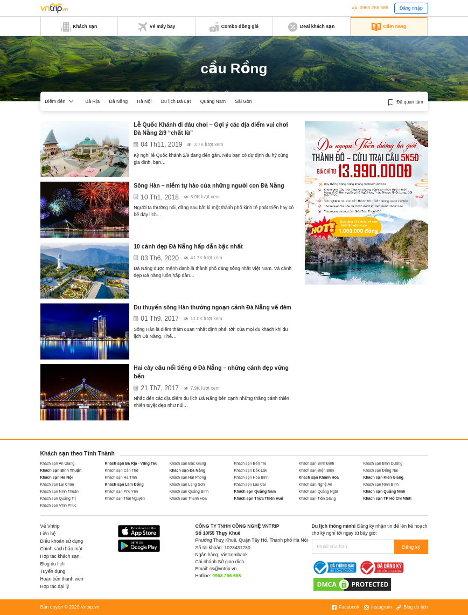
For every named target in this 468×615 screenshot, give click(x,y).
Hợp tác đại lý (54, 586)
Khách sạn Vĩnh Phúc (58, 505)
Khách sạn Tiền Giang (317, 498)
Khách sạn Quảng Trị (58, 498)
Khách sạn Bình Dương (383, 463)
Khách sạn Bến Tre (250, 463)
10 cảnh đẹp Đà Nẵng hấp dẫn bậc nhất (188, 247)
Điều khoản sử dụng (61, 541)
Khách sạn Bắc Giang (188, 463)
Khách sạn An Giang (57, 463)
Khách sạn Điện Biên (316, 470)
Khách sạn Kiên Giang (383, 477)
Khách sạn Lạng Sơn (187, 484)
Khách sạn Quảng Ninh (385, 491)
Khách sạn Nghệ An (315, 484)
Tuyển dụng (53, 571)
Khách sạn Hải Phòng (188, 477)
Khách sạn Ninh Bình (381, 484)
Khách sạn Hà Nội (56, 477)
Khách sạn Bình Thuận (61, 470)
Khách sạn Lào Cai (250, 484)
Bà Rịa (93, 101)
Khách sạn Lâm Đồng (124, 484)
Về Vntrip (50, 526)
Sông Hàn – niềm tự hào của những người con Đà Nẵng (209, 186)
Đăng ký (412, 546)
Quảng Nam (213, 101)
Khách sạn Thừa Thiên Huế (258, 498)
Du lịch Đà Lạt (176, 101)
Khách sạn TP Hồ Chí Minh (388, 498)
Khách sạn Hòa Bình (251, 477)
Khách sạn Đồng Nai (381, 470)
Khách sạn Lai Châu (57, 484)
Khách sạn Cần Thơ (121, 470)
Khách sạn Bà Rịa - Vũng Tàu (131, 463)
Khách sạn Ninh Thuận (59, 491)
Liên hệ (48, 533)
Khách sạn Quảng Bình (189, 491)
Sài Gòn (243, 101)
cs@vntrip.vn (222, 568)
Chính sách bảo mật (61, 548)
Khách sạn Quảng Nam (255, 491)
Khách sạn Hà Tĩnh (121, 477)
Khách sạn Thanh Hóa (188, 498)
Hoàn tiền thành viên (61, 579)
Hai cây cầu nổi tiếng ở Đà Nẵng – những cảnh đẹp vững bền (211, 372)
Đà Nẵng (118, 101)
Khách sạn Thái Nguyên (125, 498)
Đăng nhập (411, 8)
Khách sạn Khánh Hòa (319, 477)
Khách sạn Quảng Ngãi (318, 491)
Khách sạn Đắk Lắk (250, 470)
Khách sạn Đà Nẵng (188, 470)
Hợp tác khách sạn (60, 556)
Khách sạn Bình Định (316, 463)
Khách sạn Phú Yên (121, 491)
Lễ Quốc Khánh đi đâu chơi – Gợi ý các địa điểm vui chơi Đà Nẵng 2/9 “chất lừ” (211, 129)
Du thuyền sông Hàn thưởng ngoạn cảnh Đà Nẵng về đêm (212, 307)
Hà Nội (144, 101)
